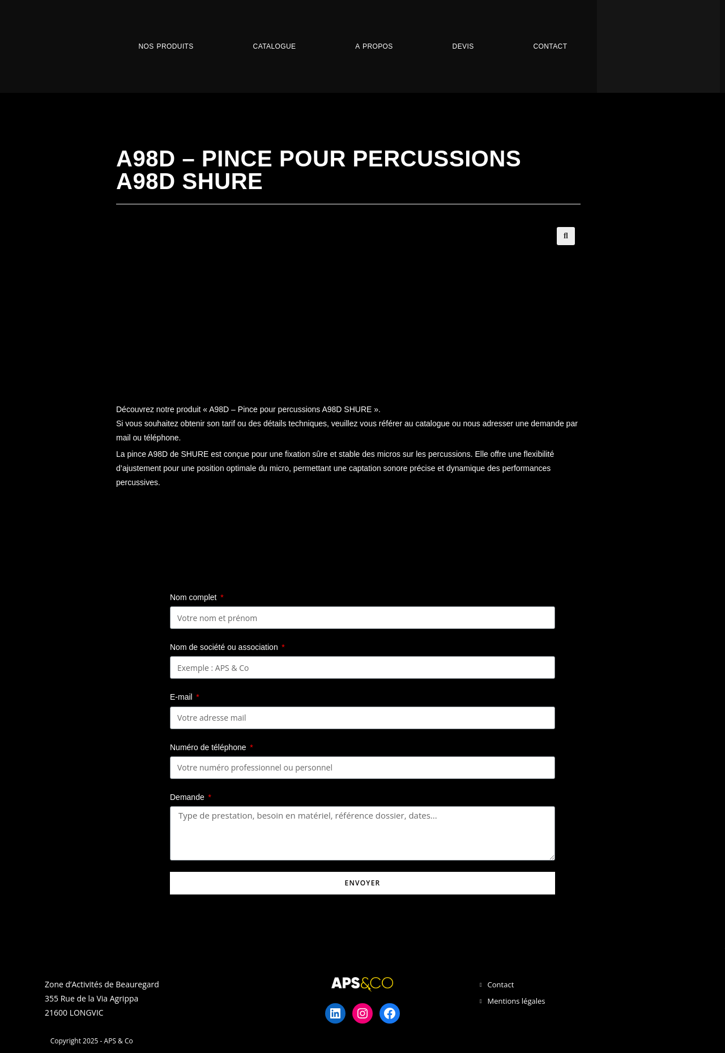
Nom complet (194, 597)
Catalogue (274, 46)
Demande (188, 797)
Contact (550, 46)
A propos (374, 46)
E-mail (182, 696)
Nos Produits (165, 46)
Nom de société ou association (225, 647)
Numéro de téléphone (209, 747)
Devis (463, 46)
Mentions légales (516, 1001)
